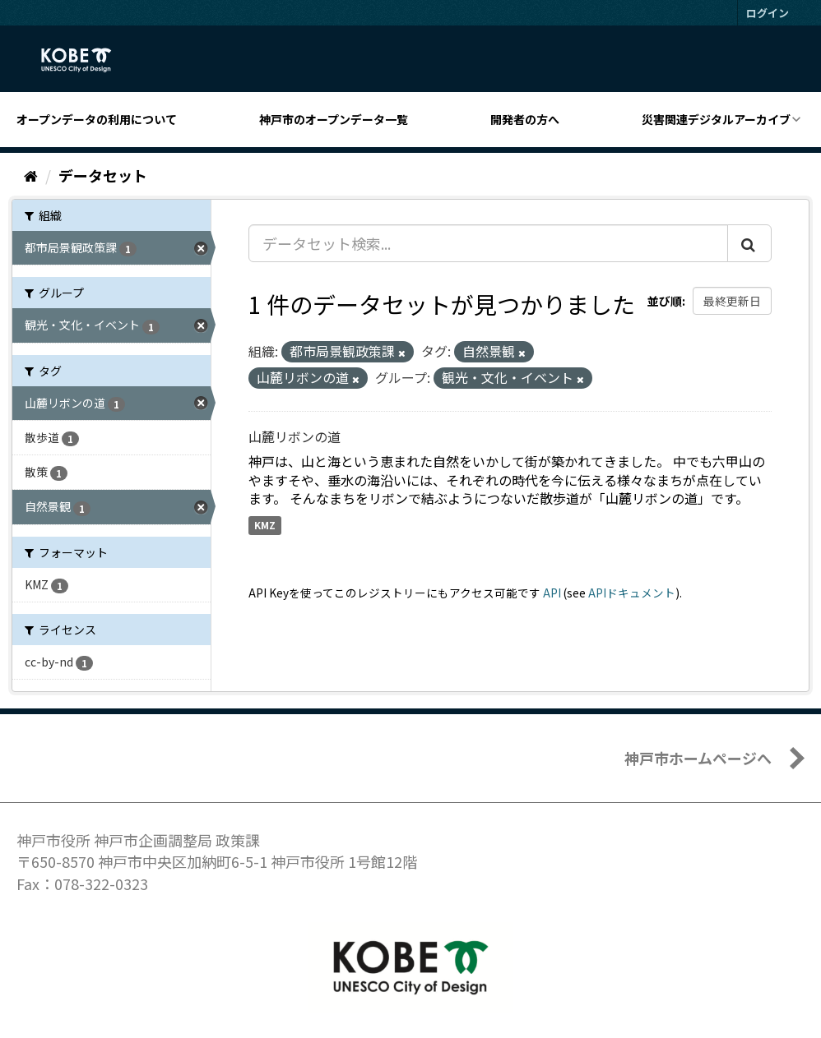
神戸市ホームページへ (698, 757)
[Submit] (749, 243)
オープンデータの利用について (96, 119)
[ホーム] (31, 175)
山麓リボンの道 (294, 436)
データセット (102, 175)
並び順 (664, 301)
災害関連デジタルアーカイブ (716, 119)
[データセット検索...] (488, 243)
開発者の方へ (524, 119)
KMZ (265, 525)
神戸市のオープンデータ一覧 (333, 119)
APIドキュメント (631, 592)
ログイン (767, 13)
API (552, 592)
